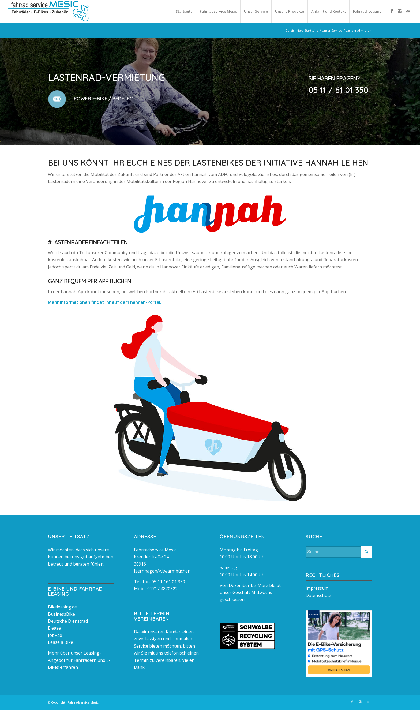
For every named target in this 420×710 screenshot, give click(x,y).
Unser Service (256, 11)
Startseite (184, 11)
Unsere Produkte (289, 11)
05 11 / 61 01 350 (168, 582)
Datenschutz (318, 595)
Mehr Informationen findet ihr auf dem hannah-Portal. (104, 302)
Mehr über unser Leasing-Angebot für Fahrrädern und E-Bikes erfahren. (79, 660)
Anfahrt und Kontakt (328, 11)
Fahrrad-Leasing (367, 11)
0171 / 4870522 (162, 589)
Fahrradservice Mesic (218, 11)
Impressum (317, 588)
